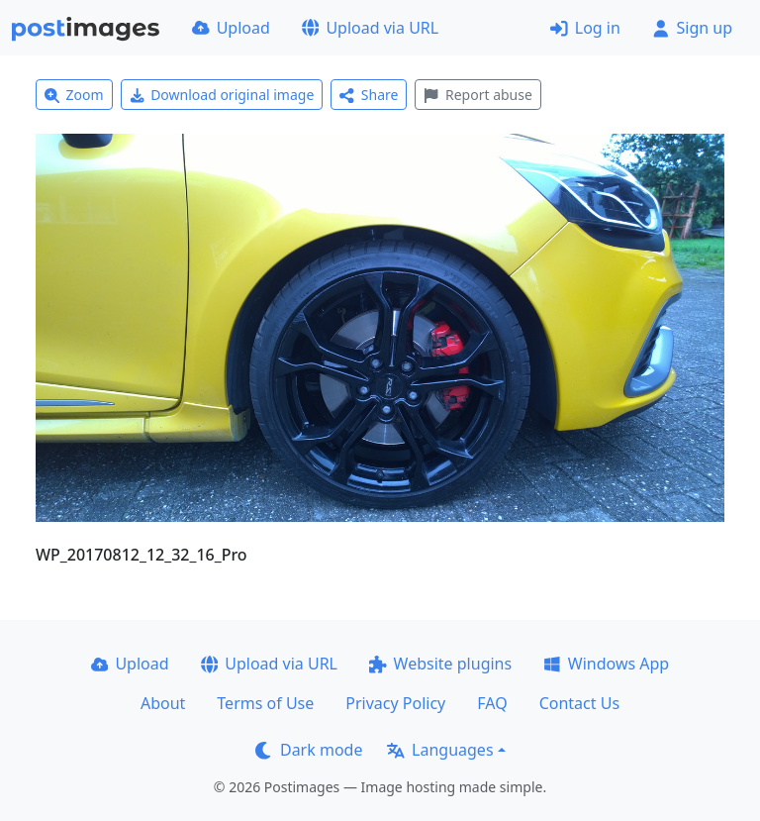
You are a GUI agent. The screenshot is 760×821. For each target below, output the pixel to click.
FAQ (492, 703)
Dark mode (308, 750)
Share (368, 94)
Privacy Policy (395, 703)
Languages (440, 750)
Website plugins (440, 663)
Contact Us (579, 703)
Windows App (606, 663)
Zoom (74, 94)
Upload (231, 28)
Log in (585, 28)
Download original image (222, 94)
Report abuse (477, 94)
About (163, 703)
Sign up (692, 28)
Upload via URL (370, 28)
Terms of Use (265, 703)
